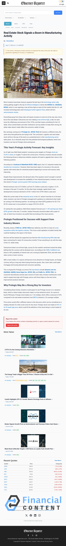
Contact (34, 541)
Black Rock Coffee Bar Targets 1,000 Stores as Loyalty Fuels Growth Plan (29, 449)
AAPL (5, 469)
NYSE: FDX (49, 272)
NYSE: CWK (33, 164)
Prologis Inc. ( (26, 132)
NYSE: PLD (35, 132)
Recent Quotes (8, 17)
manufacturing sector (52, 137)
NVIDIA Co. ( (51, 105)
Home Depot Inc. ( (22, 272)
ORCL (5, 487)
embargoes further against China (34, 110)
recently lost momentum (12, 167)
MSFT (5, 482)
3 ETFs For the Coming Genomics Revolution (20, 350)
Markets (8, 23)
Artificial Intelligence (20, 380)
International (24, 27)
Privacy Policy (38, 510)
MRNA (27, 355)
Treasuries (30, 27)
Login (62, 4)
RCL (45, 380)
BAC (5, 474)
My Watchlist (21, 17)
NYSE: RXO (26, 228)
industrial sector (28, 196)
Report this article (12, 325)
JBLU (36, 380)
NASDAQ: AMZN (9, 272)
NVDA (5, 484)
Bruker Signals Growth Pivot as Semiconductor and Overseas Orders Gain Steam (32, 424)
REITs (35, 297)
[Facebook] (31, 516)
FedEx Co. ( (42, 272)
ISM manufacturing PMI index (47, 238)
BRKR (18, 430)
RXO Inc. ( (19, 228)
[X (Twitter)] (26, 516)
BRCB (18, 454)
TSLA (5, 490)
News (12, 27)
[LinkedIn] (35, 516)
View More (58, 332)
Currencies (17, 27)
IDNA (25, 355)
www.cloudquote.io (46, 506)
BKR (33, 380)
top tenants (35, 270)
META (5, 479)
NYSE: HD (31, 272)
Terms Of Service (49, 510)
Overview (8, 27)
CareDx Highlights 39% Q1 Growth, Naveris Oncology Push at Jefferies (29, 399)
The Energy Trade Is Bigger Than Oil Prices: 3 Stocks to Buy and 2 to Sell (29, 374)
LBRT (39, 380)
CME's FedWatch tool (53, 250)
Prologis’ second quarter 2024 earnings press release (29, 182)
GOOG (6, 476)
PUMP (42, 380)
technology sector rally (51, 102)
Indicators (32, 17)
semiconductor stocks (11, 112)
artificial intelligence (33, 105)
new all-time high (43, 120)
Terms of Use (40, 541)
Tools (31, 23)
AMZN (5, 466)
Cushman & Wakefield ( (21, 164)
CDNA (18, 405)
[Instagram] (39, 516)
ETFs (23, 23)
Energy (26, 380)
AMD (5, 471)
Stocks (16, 23)
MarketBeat (9, 355)
